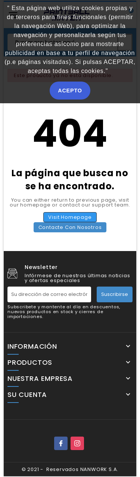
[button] (111, 72)
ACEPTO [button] (70, 91)
